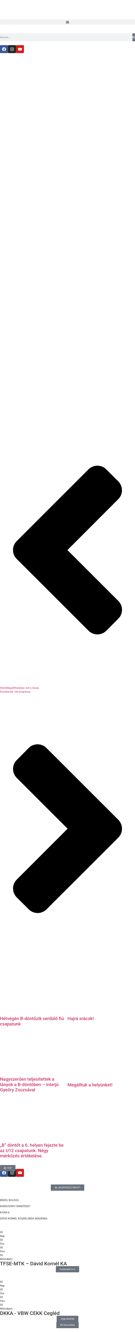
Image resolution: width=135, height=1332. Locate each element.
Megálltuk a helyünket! (90, 1085)
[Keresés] (133, 37)
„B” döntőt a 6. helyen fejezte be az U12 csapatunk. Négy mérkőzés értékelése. (32, 1150)
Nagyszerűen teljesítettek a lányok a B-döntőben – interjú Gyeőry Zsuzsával (29, 1084)
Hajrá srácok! (81, 1018)
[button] (67, 22)
